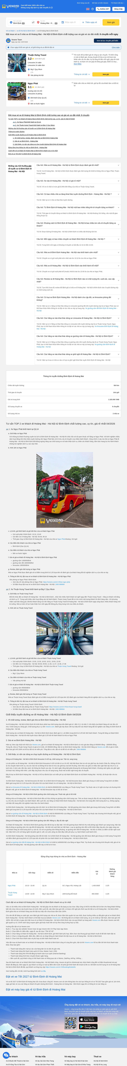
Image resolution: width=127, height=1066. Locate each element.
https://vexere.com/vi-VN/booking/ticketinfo (61, 967)
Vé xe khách (10, 31)
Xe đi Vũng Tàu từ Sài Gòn (15, 1064)
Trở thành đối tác (118, 3)
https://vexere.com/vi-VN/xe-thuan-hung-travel (65, 707)
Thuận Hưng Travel (64, 666)
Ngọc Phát (61, 539)
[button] (78, 165)
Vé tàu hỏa (40, 1056)
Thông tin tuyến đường (16, 132)
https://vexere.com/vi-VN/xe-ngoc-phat (56, 582)
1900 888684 (60, 584)
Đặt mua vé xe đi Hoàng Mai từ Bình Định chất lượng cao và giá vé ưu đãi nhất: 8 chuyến (48, 115)
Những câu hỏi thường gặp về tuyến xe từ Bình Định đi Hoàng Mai (31, 128)
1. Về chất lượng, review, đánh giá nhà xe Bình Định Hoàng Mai (35, 138)
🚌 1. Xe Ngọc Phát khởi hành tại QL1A (27, 122)
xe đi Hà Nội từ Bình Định (25, 31)
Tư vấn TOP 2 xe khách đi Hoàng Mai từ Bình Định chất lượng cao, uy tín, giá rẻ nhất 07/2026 (41, 119)
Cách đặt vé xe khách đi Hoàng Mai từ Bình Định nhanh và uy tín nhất (33, 151)
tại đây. (43, 971)
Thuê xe (97, 1056)
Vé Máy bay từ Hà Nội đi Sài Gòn (76, 1061)
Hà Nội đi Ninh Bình (101, 1061)
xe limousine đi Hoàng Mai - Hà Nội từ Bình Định (28, 787)
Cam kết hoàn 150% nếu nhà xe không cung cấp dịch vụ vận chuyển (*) (35, 6)
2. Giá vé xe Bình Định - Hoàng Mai (25, 141)
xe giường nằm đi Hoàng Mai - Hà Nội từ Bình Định (29, 813)
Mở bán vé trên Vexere (100, 3)
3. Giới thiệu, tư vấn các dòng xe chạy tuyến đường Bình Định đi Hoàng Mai (40, 144)
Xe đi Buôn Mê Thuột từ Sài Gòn (17, 1061)
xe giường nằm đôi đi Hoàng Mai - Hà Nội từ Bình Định (30, 842)
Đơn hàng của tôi (83, 3)
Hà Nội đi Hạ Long (100, 1064)
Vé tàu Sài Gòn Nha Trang (44, 1061)
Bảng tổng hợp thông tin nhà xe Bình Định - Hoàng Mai (27, 147)
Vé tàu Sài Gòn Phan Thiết (44, 1064)
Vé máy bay (70, 1056)
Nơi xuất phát (17, 21)
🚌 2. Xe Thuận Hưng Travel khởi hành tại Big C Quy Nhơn (34, 125)
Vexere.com (50, 727)
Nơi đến (42, 21)
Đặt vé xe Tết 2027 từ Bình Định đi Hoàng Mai (24, 154)
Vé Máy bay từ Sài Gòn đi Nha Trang (77, 1064)
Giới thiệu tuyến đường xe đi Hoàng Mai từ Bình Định (27, 135)
